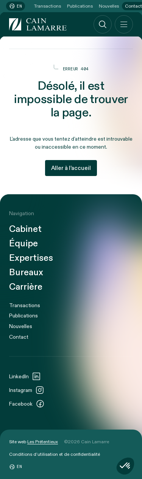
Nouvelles (109, 6)
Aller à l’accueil (71, 168)
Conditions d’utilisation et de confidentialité (54, 454)
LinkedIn (25, 376)
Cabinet (25, 229)
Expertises (31, 258)
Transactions (47, 6)
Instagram (26, 390)
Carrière (25, 287)
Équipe (23, 243)
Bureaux (26, 272)
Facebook (27, 403)
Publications (80, 6)
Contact (18, 337)
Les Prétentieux (42, 442)
